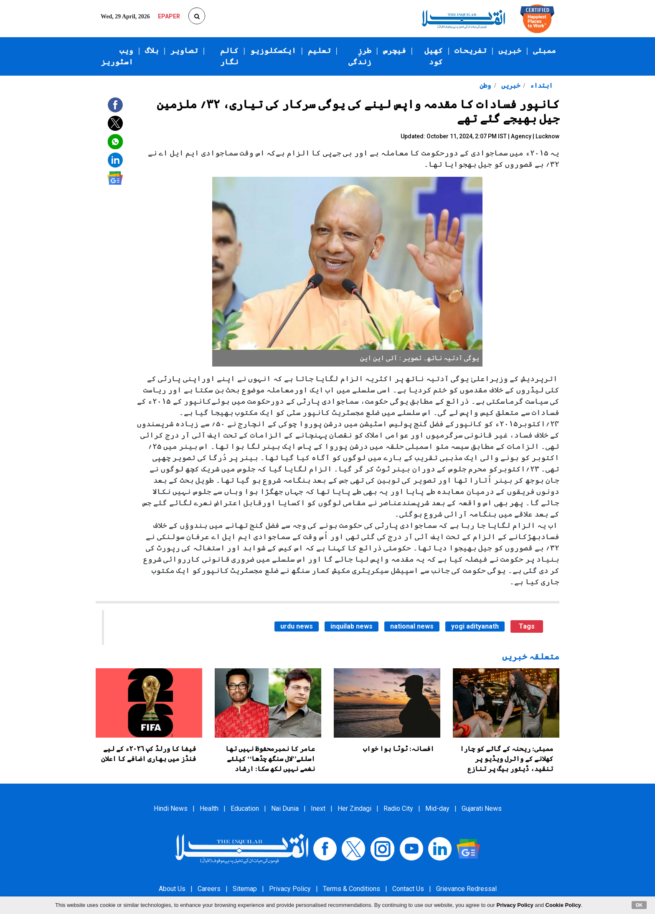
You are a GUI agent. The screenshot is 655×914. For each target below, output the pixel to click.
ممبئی (544, 50)
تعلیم (319, 50)
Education (245, 808)
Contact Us (408, 889)
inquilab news (351, 626)
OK (639, 904)
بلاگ (152, 50)
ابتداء (540, 85)
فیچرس (394, 50)
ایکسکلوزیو (273, 50)
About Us (172, 889)
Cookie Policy (563, 905)
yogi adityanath (475, 626)
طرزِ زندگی (359, 56)
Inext (318, 808)
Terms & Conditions (351, 889)
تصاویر (184, 50)
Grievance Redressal (466, 889)
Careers (209, 889)
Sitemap (245, 889)
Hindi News (171, 808)
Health (209, 808)
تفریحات (470, 50)
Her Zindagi (354, 808)
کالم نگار (229, 56)
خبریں (509, 50)
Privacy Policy (290, 889)
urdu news (296, 626)
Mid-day (437, 808)
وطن (485, 85)
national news (412, 626)
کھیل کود (433, 56)
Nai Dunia (285, 808)
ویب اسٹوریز (117, 56)
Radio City (398, 808)
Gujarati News (482, 808)
